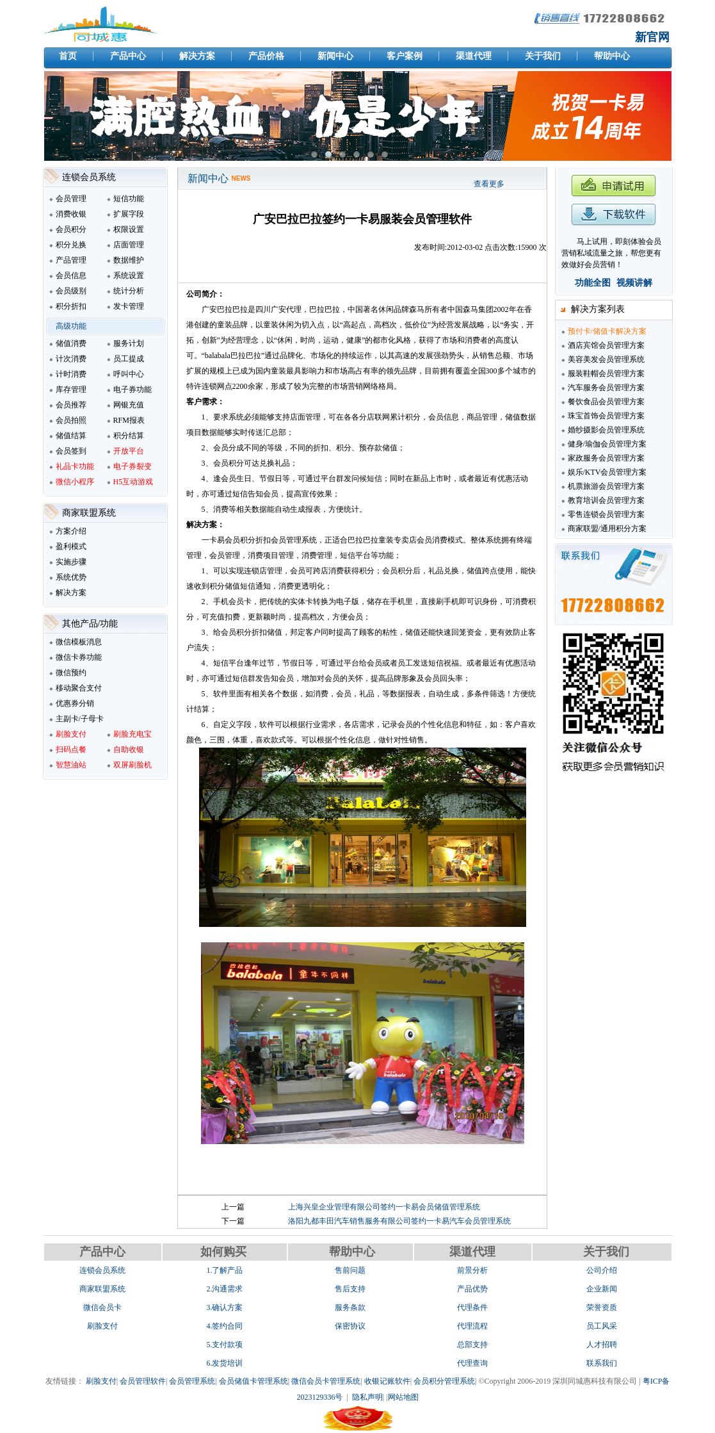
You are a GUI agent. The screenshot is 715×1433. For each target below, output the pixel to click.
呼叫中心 (128, 374)
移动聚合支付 (79, 688)
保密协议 (350, 1326)
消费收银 (71, 213)
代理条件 (472, 1307)
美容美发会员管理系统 (606, 359)
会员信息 (71, 275)
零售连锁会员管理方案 (606, 514)
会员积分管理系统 (444, 1381)
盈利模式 (71, 546)
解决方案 (71, 592)
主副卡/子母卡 (80, 718)
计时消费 (71, 374)
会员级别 (71, 290)
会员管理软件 (143, 1381)
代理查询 (472, 1363)
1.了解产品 (224, 1270)
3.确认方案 (224, 1307)
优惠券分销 (75, 703)
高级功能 (71, 326)
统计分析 (128, 290)
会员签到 (71, 450)
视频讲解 (634, 283)
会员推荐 (71, 404)
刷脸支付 (102, 1326)
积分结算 (128, 435)
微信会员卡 (102, 1307)
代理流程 (472, 1326)
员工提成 (128, 358)
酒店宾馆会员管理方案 (606, 345)
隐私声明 (367, 1397)
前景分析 (472, 1270)
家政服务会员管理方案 (606, 458)
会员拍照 (71, 420)
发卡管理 (128, 306)
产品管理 (71, 260)
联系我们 (601, 1363)
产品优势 (472, 1288)
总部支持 (472, 1344)
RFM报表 (129, 420)
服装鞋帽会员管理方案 (606, 373)
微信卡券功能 (79, 657)
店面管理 (128, 244)
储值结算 (71, 435)
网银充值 (128, 404)
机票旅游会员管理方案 (606, 486)
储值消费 (71, 343)
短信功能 (128, 198)
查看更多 (489, 183)
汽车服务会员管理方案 (606, 387)
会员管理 (71, 198)
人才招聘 (601, 1344)
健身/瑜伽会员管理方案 (607, 443)
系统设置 (128, 275)
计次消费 (71, 358)
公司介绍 (601, 1270)
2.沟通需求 (224, 1288)
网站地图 (403, 1397)
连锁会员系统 (102, 1270)
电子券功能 (132, 389)
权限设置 (128, 229)
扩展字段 (128, 213)
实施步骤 (71, 561)
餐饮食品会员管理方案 (606, 401)
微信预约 (71, 672)
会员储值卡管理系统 (253, 1381)
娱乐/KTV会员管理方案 (607, 472)
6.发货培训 (224, 1363)
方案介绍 (71, 531)
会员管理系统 (192, 1381)
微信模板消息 (79, 641)
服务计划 (128, 343)
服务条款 (350, 1307)
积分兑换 (71, 244)
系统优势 (71, 577)
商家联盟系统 (102, 1288)
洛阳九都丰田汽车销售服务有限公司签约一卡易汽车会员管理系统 (399, 1220)
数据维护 (128, 260)
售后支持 (350, 1288)
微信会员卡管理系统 (325, 1381)
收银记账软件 (387, 1381)
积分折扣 (71, 306)
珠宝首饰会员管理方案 (606, 415)
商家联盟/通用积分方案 (607, 528)
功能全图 (593, 283)
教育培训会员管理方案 (606, 500)
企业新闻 (601, 1288)
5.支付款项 (224, 1344)
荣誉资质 (601, 1307)
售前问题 (350, 1270)
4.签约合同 (224, 1326)
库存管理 (71, 389)
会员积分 (71, 229)
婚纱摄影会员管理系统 (606, 429)
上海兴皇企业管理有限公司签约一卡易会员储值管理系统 (384, 1206)
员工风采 (601, 1326)
